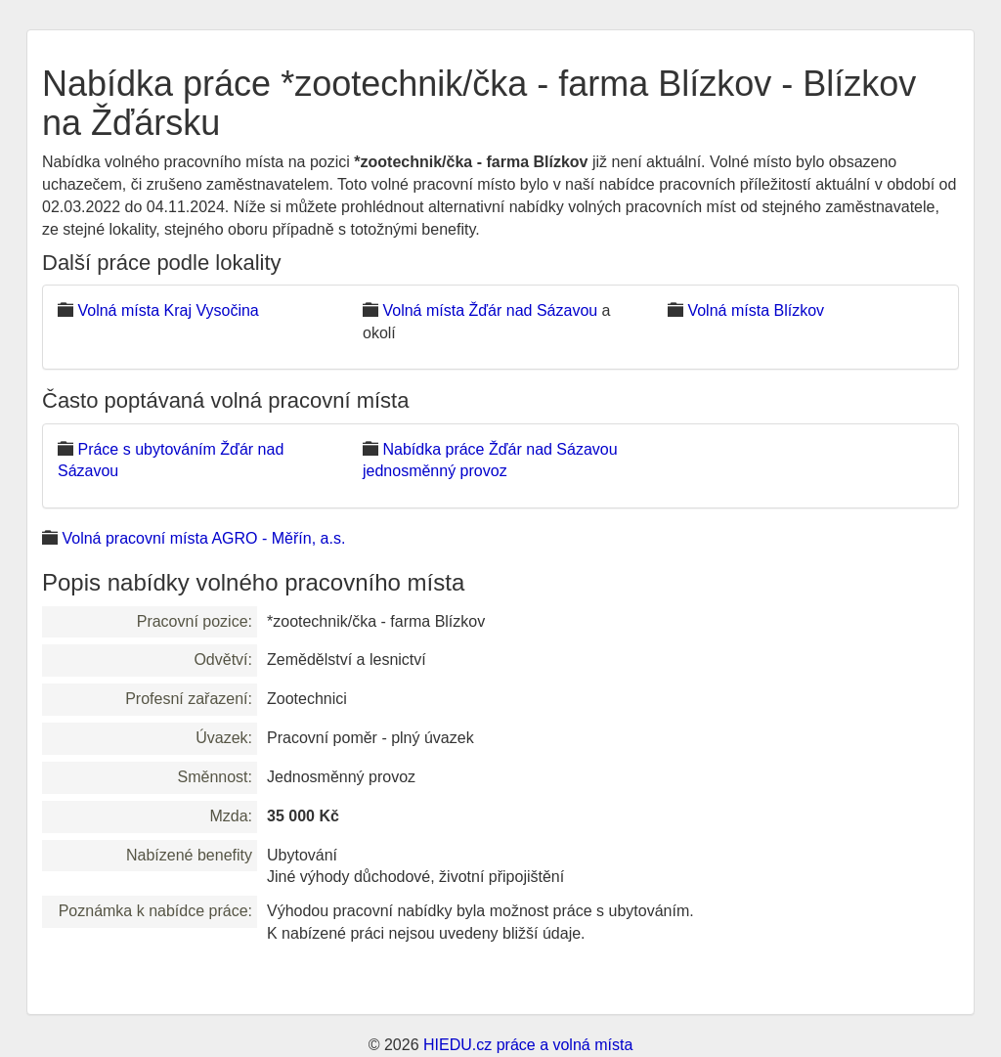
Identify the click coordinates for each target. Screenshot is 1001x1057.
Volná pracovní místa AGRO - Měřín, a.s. (203, 538)
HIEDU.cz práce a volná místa (527, 1044)
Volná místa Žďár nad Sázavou (489, 310)
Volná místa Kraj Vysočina (167, 310)
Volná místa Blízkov (755, 310)
